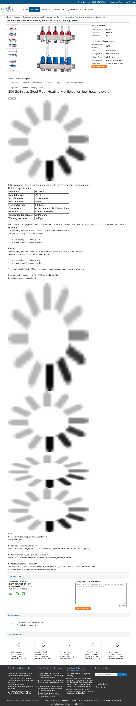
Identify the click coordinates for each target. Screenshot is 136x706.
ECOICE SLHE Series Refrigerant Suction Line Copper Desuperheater (79, 686)
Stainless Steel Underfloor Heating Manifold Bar (41, 17)
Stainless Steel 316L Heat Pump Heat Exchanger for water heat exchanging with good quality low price (50, 688)
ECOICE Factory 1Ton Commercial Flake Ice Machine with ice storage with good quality (21, 680)
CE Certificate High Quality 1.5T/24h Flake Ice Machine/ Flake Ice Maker (20, 692)
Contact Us (89, 10)
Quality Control (74, 10)
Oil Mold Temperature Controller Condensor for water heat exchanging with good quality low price (50, 695)
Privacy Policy (12, 700)
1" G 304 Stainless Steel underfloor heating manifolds (92, 654)
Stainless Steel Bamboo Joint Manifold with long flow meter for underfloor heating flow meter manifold (67, 657)
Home (25, 10)
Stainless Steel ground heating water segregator (17, 654)
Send (122, 674)
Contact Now (100, 67)
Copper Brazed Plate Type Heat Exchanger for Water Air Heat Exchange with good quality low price (51, 675)
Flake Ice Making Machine (19, 668)
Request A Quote (117, 2)
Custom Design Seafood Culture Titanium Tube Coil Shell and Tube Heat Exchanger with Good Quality (80, 691)
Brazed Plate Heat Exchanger (51, 668)
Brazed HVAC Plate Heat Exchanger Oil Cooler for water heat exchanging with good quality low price (51, 682)
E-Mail (98, 684)
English (132, 2)
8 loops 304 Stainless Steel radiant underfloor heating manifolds (116, 655)
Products (35, 10)
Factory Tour (58, 10)
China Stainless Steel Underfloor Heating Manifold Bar (40, 700)
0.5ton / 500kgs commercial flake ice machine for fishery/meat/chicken (20, 675)
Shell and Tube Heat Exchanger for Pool (76, 669)
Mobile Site (101, 687)
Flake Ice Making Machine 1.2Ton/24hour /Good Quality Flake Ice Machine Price (20, 686)
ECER (81, 704)
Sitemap (105, 684)
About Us (46, 10)
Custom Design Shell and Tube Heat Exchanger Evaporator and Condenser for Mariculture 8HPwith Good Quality (80, 680)
